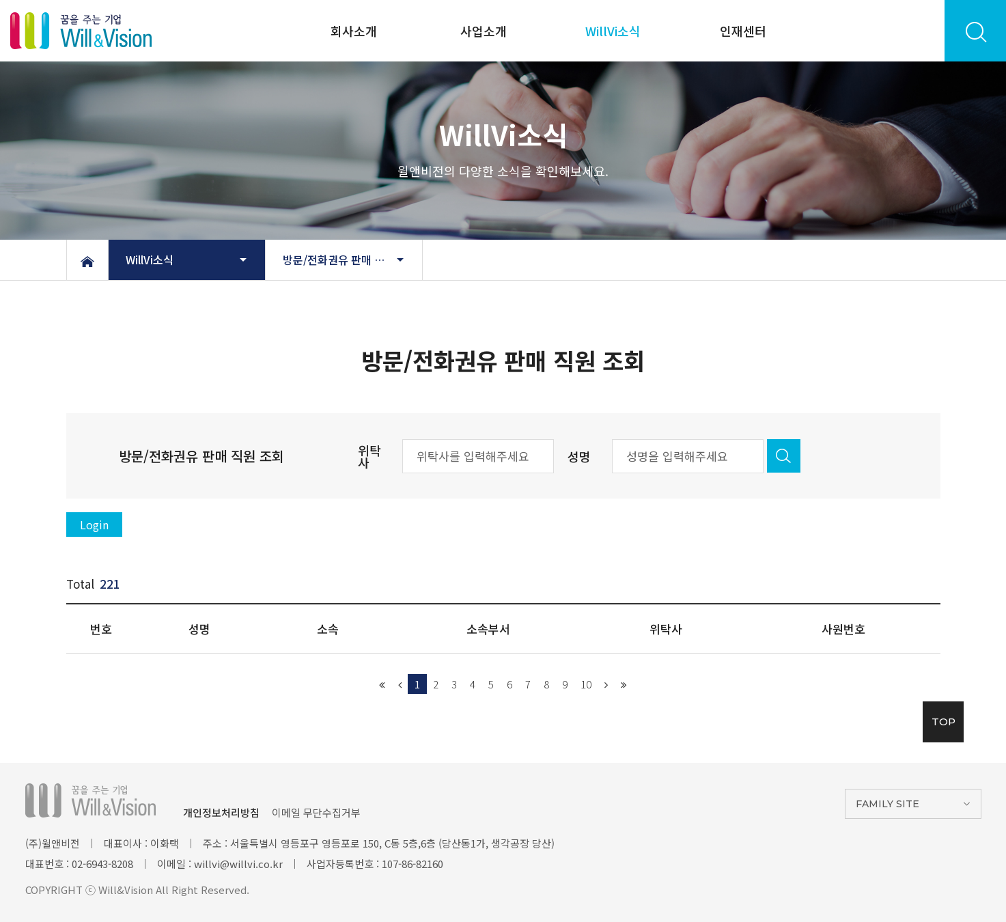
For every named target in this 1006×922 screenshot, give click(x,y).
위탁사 (369, 456)
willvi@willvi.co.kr (238, 863)
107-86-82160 (412, 863)
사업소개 (483, 31)
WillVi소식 (613, 31)
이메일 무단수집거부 (316, 812)
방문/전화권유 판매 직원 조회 (350, 259)
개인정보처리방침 (221, 812)
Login (94, 524)
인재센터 (743, 31)
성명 (579, 456)
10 (586, 684)
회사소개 (354, 31)
